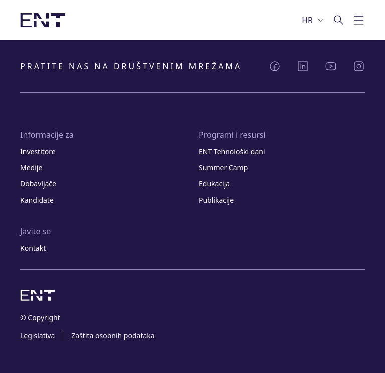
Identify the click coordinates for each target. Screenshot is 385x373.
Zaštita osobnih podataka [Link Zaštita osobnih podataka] (112, 335)
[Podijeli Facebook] (275, 66)
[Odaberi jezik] (313, 20)
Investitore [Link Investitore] (38, 151)
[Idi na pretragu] (339, 20)
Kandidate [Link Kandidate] (37, 200)
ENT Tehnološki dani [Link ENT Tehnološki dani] (232, 151)
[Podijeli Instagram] (359, 66)
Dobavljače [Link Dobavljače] (38, 184)
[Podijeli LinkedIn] (303, 66)
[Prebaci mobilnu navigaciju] (359, 20)
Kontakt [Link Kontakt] (33, 248)
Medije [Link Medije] (31, 167)
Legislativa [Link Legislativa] (37, 335)
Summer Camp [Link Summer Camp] (223, 167)
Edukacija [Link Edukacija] (214, 184)
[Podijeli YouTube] (331, 66)
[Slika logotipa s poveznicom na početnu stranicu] (42, 20)
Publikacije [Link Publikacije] (216, 200)
